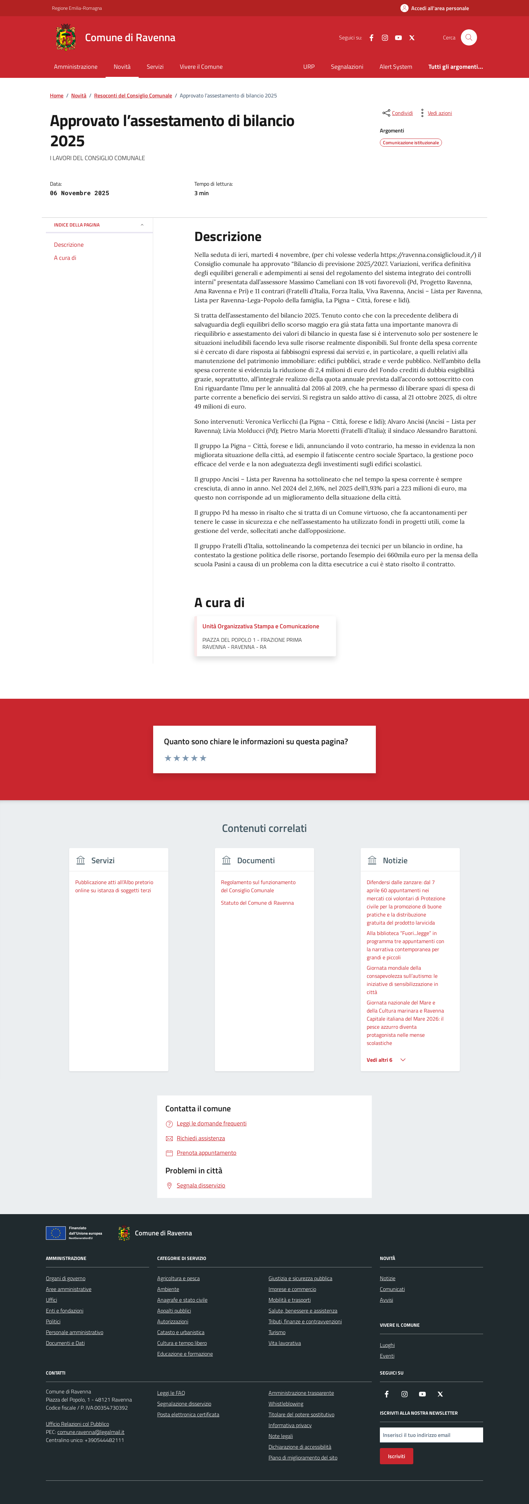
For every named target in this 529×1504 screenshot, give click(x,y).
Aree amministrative (68, 1289)
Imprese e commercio (292, 1289)
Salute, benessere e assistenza (303, 1310)
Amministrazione (76, 66)
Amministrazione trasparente (301, 1393)
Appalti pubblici (174, 1310)
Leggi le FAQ (171, 1393)
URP (309, 66)
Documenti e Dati (65, 1343)
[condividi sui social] (397, 113)
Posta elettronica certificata (188, 1414)
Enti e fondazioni (64, 1310)
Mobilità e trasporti (290, 1300)
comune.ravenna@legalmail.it (90, 1432)
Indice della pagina (99, 224)
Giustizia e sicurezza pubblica (300, 1278)
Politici (53, 1321)
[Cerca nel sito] (469, 37)
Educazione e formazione (185, 1354)
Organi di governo (65, 1278)
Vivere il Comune (201, 66)
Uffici (51, 1300)
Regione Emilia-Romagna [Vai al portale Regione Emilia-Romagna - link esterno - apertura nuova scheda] (77, 7)
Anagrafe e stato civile (182, 1300)
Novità (122, 66)
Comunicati (392, 1289)
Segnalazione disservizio (184, 1404)
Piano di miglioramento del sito (303, 1457)
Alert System (396, 66)
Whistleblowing (286, 1404)
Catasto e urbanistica (180, 1332)
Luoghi (387, 1345)
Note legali (281, 1436)
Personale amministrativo (74, 1332)
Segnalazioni (347, 66)
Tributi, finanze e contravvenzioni (305, 1321)
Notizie (387, 1278)
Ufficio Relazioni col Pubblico (77, 1424)
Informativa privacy (290, 1425)
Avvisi (386, 1300)
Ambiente (168, 1289)
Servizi (155, 66)
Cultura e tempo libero (182, 1343)
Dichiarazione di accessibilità (300, 1447)
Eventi (387, 1356)
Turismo (277, 1332)
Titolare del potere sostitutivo (301, 1414)
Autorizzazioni (172, 1321)
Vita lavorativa (285, 1343)
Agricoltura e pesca (178, 1278)
